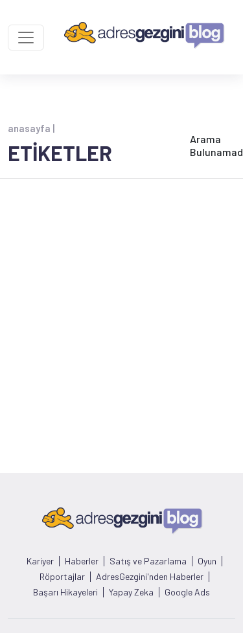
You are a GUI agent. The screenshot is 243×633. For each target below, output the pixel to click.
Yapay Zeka (131, 592)
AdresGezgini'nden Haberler (149, 577)
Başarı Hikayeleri (65, 592)
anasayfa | (31, 128)
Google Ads (187, 592)
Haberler (81, 561)
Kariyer (40, 561)
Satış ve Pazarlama (148, 561)
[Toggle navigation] (26, 37)
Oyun (207, 561)
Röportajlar (62, 577)
